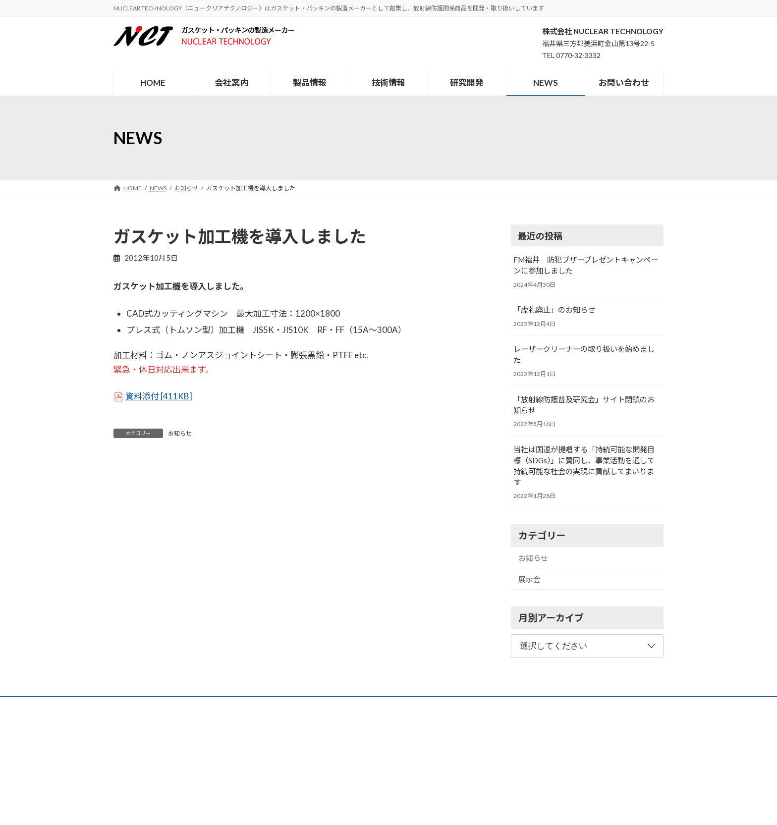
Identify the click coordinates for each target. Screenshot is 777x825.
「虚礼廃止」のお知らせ (554, 310)
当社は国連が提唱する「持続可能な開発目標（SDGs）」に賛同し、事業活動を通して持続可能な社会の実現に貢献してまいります (584, 466)
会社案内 (264, 705)
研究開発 (393, 705)
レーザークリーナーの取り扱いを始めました (584, 355)
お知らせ (180, 433)
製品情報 (307, 705)
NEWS (432, 705)
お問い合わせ (478, 705)
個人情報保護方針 (539, 705)
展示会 (529, 579)
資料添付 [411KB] (158, 396)
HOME (223, 705)
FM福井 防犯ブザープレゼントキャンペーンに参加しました (585, 265)
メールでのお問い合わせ (151, 796)
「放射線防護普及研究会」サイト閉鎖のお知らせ (584, 405)
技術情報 (350, 705)
